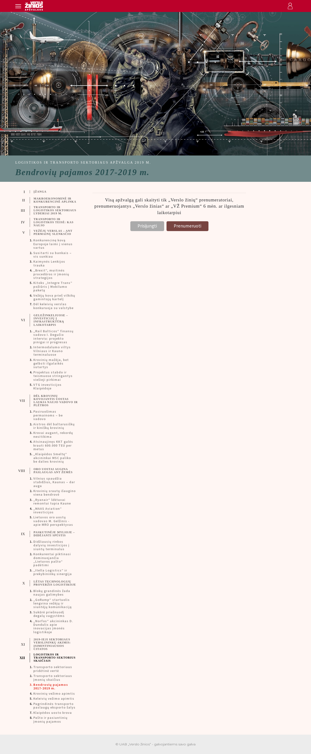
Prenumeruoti (187, 226)
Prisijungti (147, 226)
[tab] (50, 192)
